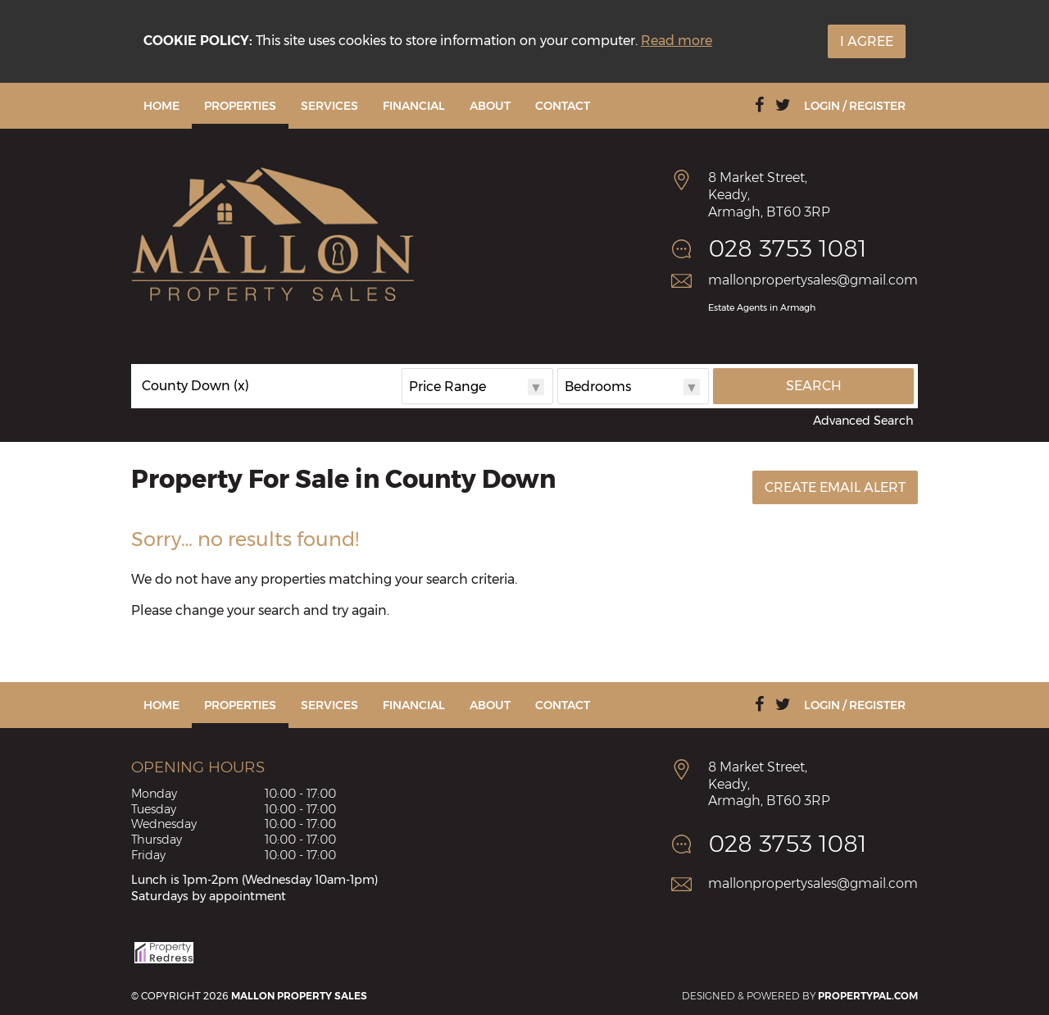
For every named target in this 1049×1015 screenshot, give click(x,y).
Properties (240, 105)
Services (329, 105)
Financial (414, 105)
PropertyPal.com (868, 996)
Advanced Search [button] (863, 420)
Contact (562, 105)
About (490, 105)
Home (161, 105)
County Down (195, 386)
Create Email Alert (835, 487)
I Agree (866, 41)
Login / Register (855, 105)
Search (814, 386)
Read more (676, 40)
